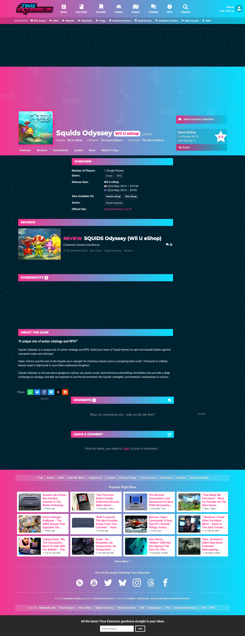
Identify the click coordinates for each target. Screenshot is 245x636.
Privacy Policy (127, 477)
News (92, 150)
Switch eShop (113, 196)
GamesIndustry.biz (185, 607)
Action (109, 175)
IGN (142, 607)
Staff (61, 477)
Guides (78, 150)
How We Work (76, 477)
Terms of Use (148, 477)
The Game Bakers (112, 140)
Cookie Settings (199, 477)
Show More (123, 561)
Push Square (67, 607)
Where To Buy (110, 150)
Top (39, 477)
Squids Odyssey (98, 133)
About (50, 477)
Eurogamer (155, 607)
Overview (25, 150)
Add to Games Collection (196, 119)
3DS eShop (131, 196)
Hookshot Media (72, 598)
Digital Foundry (104, 607)
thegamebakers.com (117, 209)
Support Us (95, 477)
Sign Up (230, 11)
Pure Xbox (85, 607)
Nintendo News (126, 607)
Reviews (42, 150)
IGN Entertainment (103, 598)
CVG (203, 607)
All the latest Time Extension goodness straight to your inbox (122, 621)
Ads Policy (166, 477)
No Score (184, 147)
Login (222, 11)
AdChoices (143, 598)
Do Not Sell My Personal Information (170, 598)
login (126, 448)
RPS (212, 607)
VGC (168, 607)
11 (169, 245)
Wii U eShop (74, 140)
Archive (181, 477)
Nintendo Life (47, 607)
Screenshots (60, 150)
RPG (119, 175)
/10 (195, 136)
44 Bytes (131, 598)
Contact (110, 477)
